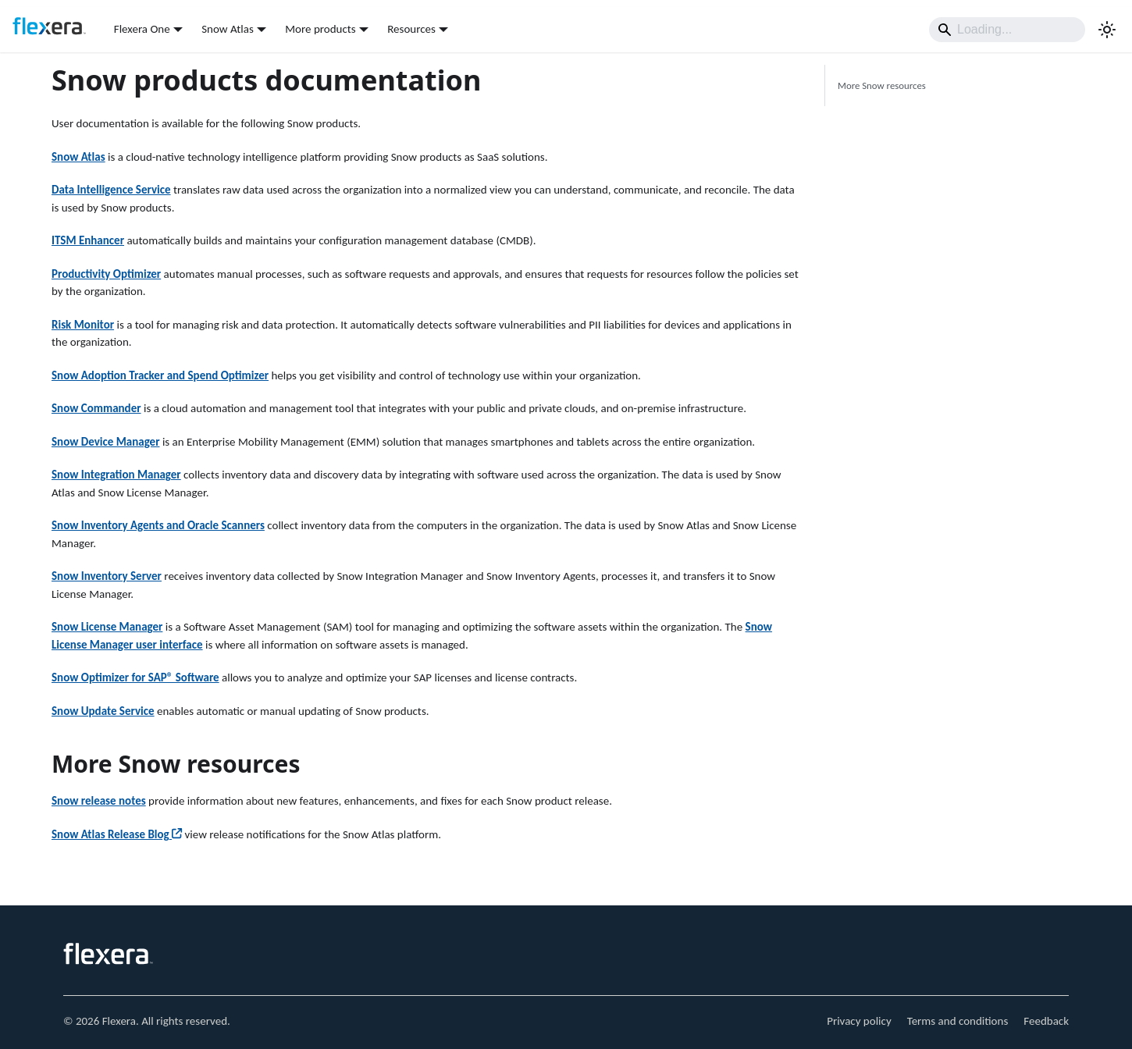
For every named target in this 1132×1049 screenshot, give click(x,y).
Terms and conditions (958, 1021)
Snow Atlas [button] (227, 29)
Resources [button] (411, 29)
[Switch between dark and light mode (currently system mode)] (1107, 29)
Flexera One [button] (142, 29)
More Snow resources (882, 85)
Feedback (1046, 1021)
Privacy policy (859, 1021)
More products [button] (320, 29)
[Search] (1007, 29)
